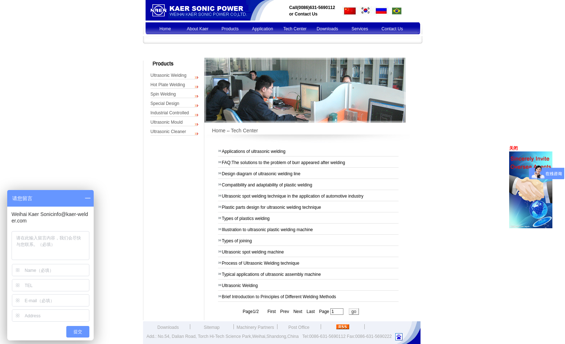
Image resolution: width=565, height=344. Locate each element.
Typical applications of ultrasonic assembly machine (271, 274)
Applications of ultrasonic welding (254, 151)
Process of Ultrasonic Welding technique (260, 263)
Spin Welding (163, 94)
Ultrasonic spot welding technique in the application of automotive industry (293, 196)
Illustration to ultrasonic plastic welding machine (267, 229)
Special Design (165, 103)
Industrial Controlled (170, 112)
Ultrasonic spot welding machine (253, 252)
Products (230, 28)
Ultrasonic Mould (167, 122)
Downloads (327, 28)
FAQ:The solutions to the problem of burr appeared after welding (283, 162)
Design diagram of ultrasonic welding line (261, 173)
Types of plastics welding (246, 218)
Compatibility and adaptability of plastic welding (267, 185)
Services (359, 28)
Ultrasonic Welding (169, 75)
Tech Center (295, 28)
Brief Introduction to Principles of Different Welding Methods (279, 296)
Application (262, 28)
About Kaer (197, 28)
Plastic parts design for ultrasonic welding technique (271, 207)
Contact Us (306, 14)
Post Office (298, 327)
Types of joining (237, 240)
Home (165, 28)
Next (297, 311)
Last (311, 311)
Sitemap (211, 327)
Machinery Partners (255, 327)
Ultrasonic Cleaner (168, 131)
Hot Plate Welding (168, 84)
